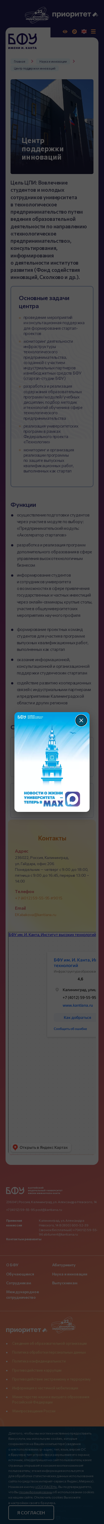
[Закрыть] (81, 720)
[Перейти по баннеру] (52, 762)
